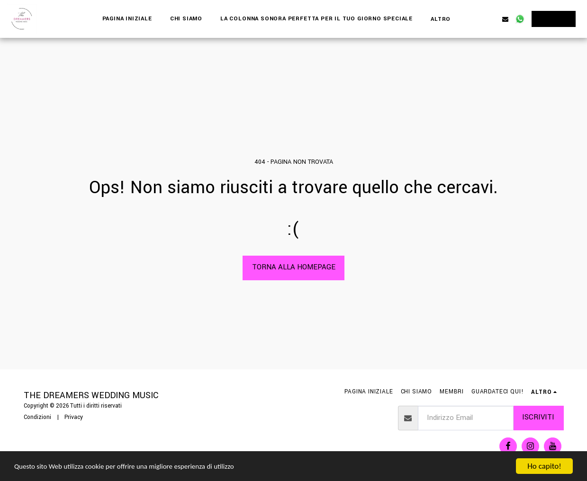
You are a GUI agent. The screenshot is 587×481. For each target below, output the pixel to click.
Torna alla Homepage (293, 267)
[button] (476, 19)
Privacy (73, 417)
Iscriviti (538, 417)
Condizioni (37, 417)
